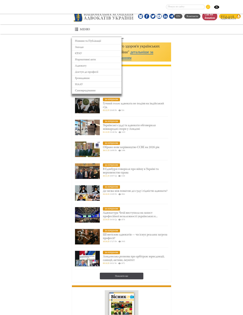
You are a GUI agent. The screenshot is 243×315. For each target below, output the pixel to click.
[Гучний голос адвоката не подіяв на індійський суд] (121, 105)
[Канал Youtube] (159, 16)
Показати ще (121, 276)
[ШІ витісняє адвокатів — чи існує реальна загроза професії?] (121, 236)
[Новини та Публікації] (97, 41)
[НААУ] (97, 85)
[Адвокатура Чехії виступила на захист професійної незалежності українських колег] (121, 215)
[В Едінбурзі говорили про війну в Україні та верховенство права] (121, 171)
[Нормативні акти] (97, 60)
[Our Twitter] (152, 16)
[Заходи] (97, 47)
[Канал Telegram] (171, 16)
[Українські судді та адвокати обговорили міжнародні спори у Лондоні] (121, 127)
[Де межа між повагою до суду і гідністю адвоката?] (121, 193)
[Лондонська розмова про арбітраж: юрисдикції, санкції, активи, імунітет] (121, 258)
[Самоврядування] (97, 91)
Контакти (192, 16)
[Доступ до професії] (97, 72)
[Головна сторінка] (103, 16)
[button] (121, 52)
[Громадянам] (97, 78)
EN (178, 16)
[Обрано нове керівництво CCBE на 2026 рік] (121, 149)
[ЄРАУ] (97, 54)
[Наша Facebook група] (140, 16)
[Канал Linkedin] (165, 16)
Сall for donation (210, 16)
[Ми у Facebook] (146, 16)
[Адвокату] (97, 66)
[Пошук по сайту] (185, 7)
